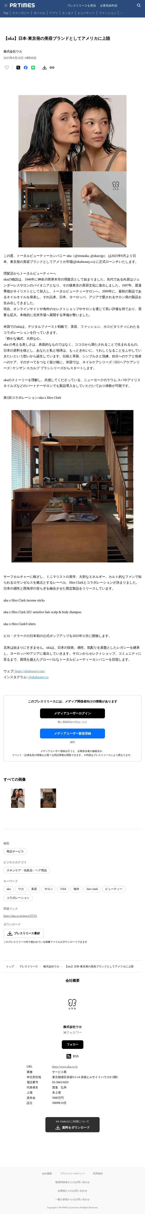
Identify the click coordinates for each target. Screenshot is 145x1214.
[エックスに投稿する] (18, 67)
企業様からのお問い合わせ (72, 1190)
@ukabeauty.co (38, 677)
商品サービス (15, 851)
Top (5, 13)
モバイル (39, 13)
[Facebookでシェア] (25, 67)
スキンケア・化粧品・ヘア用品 (27, 870)
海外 (76, 889)
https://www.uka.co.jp (64, 1066)
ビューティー (86, 13)
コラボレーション (18, 897)
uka (9, 889)
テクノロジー (21, 13)
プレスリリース (28, 966)
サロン (48, 889)
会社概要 (47, 1173)
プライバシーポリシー (72, 1173)
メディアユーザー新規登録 (72, 733)
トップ (10, 966)
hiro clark (92, 889)
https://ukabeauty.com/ (29, 671)
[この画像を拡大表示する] (17, 798)
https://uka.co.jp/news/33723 (20, 915)
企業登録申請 (108, 5)
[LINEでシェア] (33, 67)
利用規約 (98, 1173)
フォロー (72, 1044)
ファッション (107, 13)
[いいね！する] (6, 67)
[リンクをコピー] (52, 67)
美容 (34, 889)
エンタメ (68, 13)
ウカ (21, 889)
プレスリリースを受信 (81, 5)
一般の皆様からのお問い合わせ (72, 1199)
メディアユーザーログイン (72, 713)
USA (63, 889)
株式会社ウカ (51, 966)
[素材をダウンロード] (44, 67)
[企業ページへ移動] (72, 1005)
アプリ (53, 13)
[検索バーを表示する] (139, 5)
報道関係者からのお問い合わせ (72, 1182)
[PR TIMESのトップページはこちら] (22, 5)
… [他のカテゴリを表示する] (121, 12)
